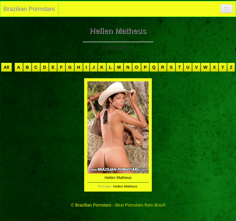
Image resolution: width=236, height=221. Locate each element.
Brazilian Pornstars (29, 9)
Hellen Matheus (125, 186)
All (6, 67)
